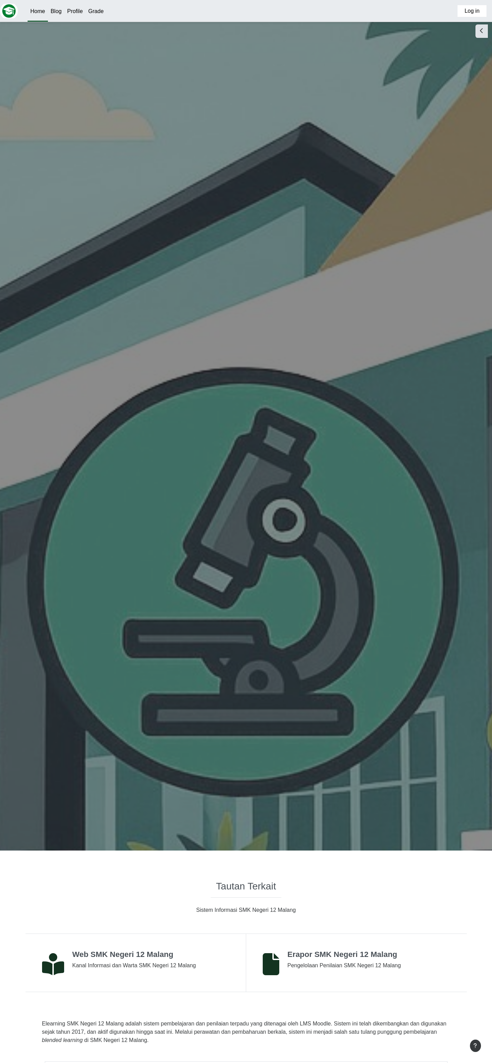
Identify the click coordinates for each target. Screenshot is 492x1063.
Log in (472, 11)
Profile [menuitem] (75, 11)
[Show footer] (475, 1046)
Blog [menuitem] (56, 11)
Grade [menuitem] (95, 11)
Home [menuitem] (37, 11)
